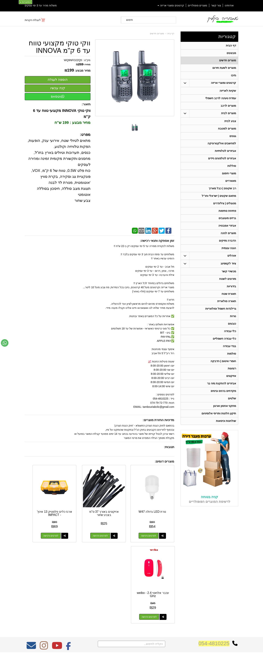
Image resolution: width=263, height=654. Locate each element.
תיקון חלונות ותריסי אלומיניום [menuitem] (219, 422)
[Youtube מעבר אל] (57, 556)
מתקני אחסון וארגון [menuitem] (224, 415)
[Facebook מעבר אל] (68, 556)
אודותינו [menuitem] (229, 5)
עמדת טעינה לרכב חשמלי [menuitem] (220, 99)
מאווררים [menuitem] (230, 184)
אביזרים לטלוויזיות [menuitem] (225, 153)
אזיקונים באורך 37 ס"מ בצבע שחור (119, 502)
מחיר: (83, 64)
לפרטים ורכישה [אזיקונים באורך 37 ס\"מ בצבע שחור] (115, 525)
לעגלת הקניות (33, 20)
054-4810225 (214, 551)
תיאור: (86, 104)
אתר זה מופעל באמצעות (131, 648)
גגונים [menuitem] (232, 138)
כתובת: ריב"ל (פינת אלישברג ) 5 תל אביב (162, 577)
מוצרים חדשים (157, 33)
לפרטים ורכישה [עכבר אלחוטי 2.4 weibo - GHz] (37, 525)
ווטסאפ (57, 96)
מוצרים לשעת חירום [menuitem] (224, 68)
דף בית (170, 33)
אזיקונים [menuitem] (231, 384)
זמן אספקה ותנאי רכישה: (157, 240)
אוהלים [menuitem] (231, 261)
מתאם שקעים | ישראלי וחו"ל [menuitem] (219, 199)
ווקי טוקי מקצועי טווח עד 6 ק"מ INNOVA (59, 46)
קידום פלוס (125, 648)
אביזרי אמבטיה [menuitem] (227, 230)
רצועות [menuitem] (232, 376)
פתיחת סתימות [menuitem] (227, 215)
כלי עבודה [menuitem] (230, 338)
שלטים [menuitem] (232, 407)
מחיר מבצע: (82, 70)
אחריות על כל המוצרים (64, 568)
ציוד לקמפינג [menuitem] (228, 269)
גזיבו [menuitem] (233, 76)
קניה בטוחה (209, 507)
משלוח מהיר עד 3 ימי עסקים (41, 5)
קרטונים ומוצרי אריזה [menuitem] (171, 5)
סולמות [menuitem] (231, 361)
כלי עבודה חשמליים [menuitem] (224, 346)
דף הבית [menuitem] (231, 45)
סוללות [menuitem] (231, 169)
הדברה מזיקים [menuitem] (227, 245)
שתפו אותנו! (179, 598)
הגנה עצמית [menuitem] (229, 253)
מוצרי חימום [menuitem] (229, 176)
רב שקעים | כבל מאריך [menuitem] (222, 192)
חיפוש (129, 19)
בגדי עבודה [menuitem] (229, 353)
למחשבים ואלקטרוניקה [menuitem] (222, 145)
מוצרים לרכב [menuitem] (228, 107)
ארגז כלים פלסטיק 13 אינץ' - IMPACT (80, 502)
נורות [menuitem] (233, 323)
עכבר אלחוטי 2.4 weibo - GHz (41, 502)
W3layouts (71, 582)
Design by (64, 582)
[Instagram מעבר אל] (44, 556)
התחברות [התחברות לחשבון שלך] (25, 2)
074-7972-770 (170, 583)
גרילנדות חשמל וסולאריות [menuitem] (220, 315)
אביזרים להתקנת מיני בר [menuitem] (221, 392)
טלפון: (181, 583)
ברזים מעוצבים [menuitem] (227, 222)
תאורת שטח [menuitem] (229, 300)
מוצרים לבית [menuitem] (228, 115)
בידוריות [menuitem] (231, 292)
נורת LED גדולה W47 (157, 502)
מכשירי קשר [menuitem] (229, 276)
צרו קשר (180, 567)
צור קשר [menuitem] (216, 5)
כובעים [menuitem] (232, 330)
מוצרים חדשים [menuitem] (227, 61)
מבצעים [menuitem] (231, 53)
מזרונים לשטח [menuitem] (227, 284)
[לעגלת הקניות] (35, 20)
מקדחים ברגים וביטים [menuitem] (223, 399)
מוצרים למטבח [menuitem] (227, 130)
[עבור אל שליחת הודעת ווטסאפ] (4, 343)
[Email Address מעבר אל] (31, 556)
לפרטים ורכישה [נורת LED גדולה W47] (153, 525)
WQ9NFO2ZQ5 (73, 60)
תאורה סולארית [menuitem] (226, 307)
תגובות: (169, 447)
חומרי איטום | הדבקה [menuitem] (223, 369)
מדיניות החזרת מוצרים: (158, 420)
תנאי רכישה (179, 588)
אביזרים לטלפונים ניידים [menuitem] (222, 161)
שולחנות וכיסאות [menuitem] (226, 430)
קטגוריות (227, 36)
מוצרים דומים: (164, 461)
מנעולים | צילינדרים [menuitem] (224, 207)
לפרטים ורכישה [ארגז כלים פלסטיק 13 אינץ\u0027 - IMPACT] (76, 525)
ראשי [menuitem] (235, 573)
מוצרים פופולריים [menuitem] (197, 5)
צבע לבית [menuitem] (230, 122)
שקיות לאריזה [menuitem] (228, 92)
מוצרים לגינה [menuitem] (228, 238)
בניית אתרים (115, 648)
